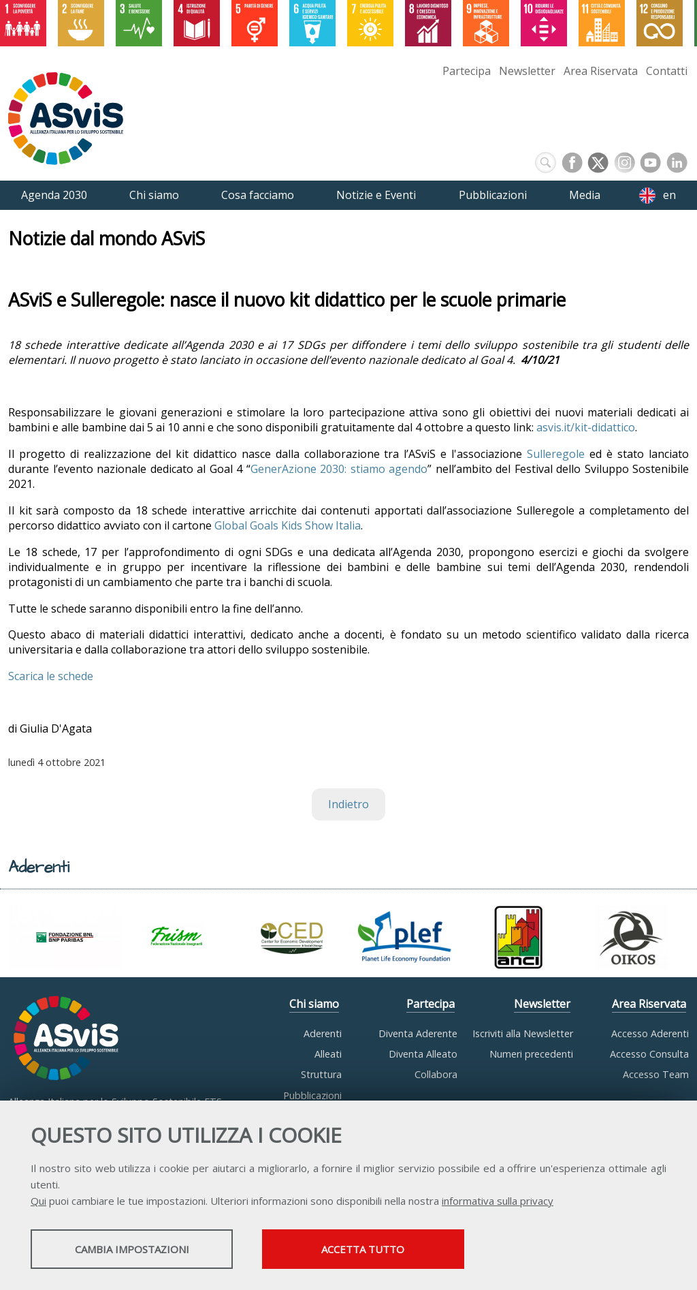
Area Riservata (601, 70)
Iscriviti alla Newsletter (522, 1033)
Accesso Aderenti (650, 1033)
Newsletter (527, 70)
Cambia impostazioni (138, 1250)
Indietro (348, 804)
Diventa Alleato (423, 1053)
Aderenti (323, 1033)
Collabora (436, 1074)
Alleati (328, 1053)
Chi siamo (314, 1003)
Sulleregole (556, 453)
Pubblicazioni (312, 1095)
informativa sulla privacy (497, 1201)
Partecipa (466, 70)
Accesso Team (656, 1074)
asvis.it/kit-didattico (585, 427)
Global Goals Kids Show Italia (287, 525)
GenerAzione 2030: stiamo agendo (339, 468)
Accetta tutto (383, 1250)
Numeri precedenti (531, 1053)
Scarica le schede (50, 676)
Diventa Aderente (417, 1033)
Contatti (666, 70)
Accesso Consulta (649, 1053)
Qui (38, 1201)
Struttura (321, 1074)
